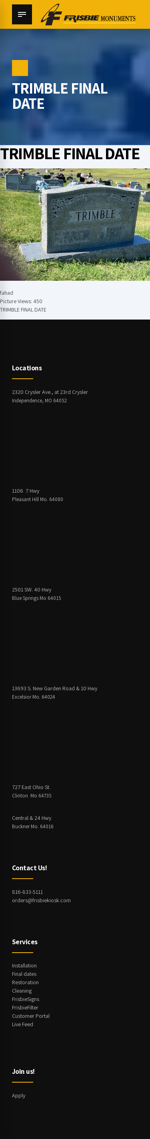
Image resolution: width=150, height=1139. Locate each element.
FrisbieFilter (25, 1007)
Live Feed (22, 1024)
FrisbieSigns (25, 999)
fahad (6, 292)
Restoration (25, 982)
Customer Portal (31, 1015)
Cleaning (22, 990)
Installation (24, 965)
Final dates (24, 973)
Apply (18, 1095)
